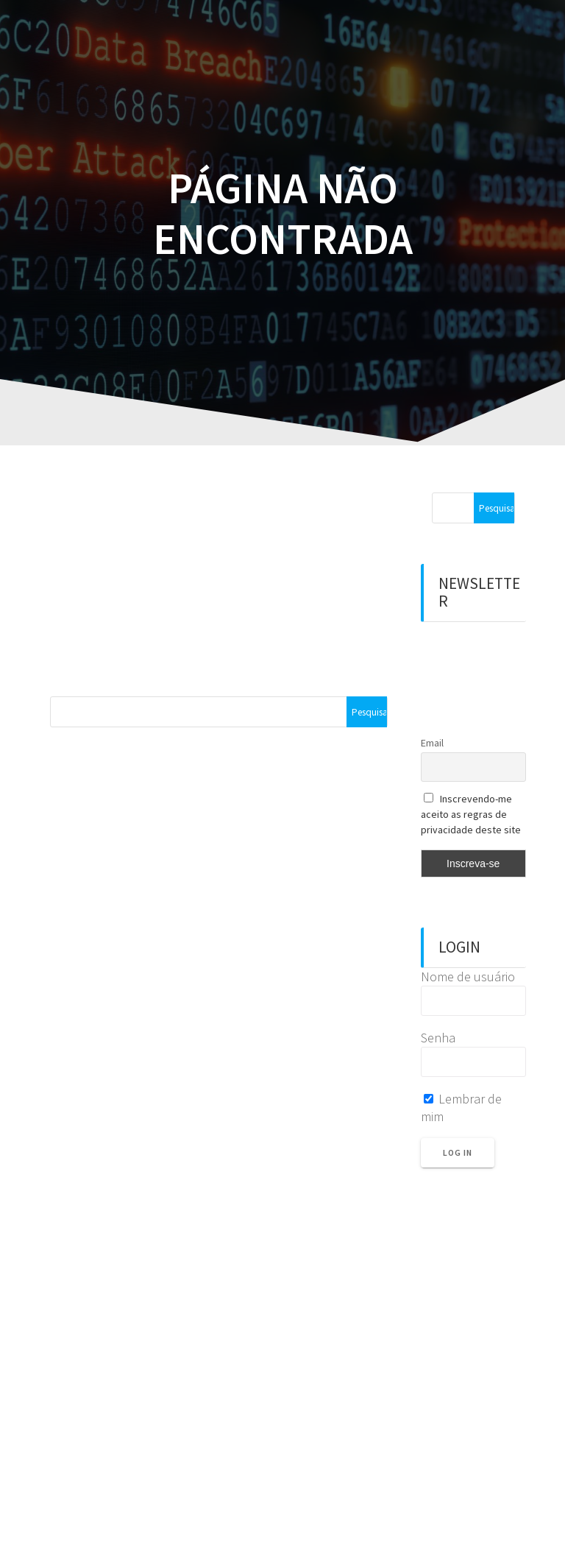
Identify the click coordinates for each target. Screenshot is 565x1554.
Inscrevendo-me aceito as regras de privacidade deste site (471, 814)
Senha (438, 1037)
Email (432, 742)
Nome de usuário (468, 976)
